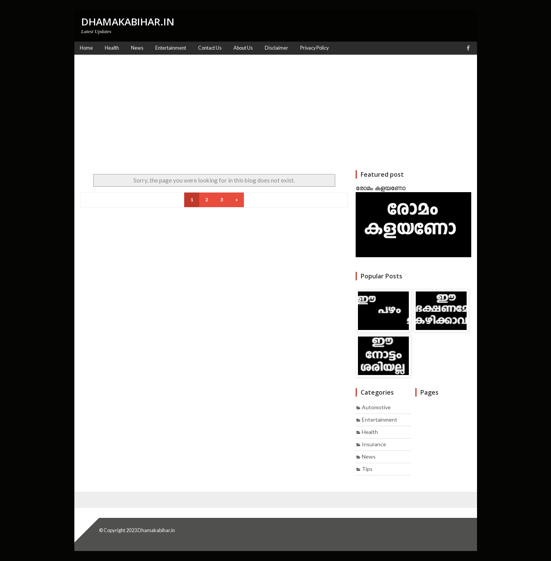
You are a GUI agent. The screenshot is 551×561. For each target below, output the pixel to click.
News (369, 456)
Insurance (374, 444)
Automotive (376, 407)
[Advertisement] (275, 112)
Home (86, 48)
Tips (367, 469)
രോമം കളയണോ (380, 188)
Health (370, 432)
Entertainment (379, 419)
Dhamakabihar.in (156, 530)
